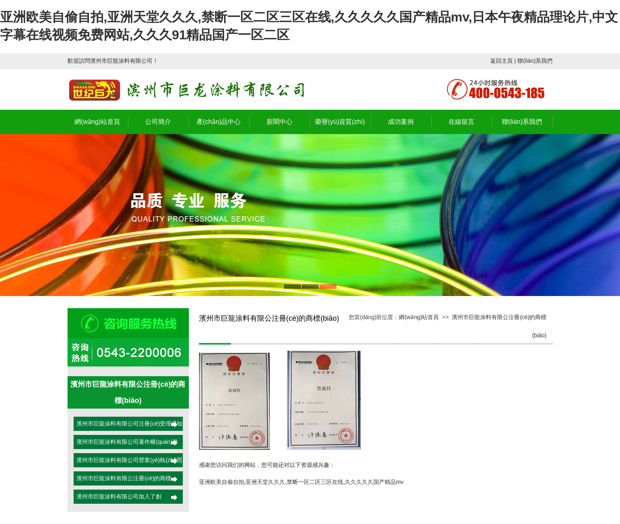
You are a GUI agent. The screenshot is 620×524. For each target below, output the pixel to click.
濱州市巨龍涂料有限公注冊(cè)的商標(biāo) (122, 481)
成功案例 (401, 121)
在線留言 (461, 121)
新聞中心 (279, 121)
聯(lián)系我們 (534, 61)
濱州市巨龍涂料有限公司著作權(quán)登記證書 (126, 445)
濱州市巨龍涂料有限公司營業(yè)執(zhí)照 (128, 460)
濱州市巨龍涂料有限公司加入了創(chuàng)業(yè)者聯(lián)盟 (118, 499)
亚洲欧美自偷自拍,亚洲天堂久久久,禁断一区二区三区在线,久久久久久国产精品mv (301, 482)
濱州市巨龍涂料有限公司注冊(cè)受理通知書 (128, 426)
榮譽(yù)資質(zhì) (340, 121)
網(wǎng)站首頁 (97, 121)
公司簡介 (158, 121)
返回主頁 (501, 61)
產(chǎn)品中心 (219, 121)
